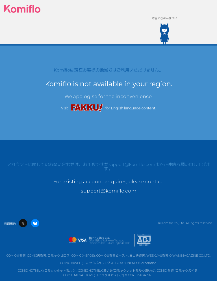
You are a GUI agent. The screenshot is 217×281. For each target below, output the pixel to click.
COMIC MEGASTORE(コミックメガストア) (93, 275)
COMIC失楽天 (36, 256)
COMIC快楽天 (16, 256)
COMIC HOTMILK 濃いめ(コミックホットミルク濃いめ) (116, 271)
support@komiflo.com (131, 164)
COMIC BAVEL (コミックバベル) (83, 263)
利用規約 (10, 224)
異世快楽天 (137, 256)
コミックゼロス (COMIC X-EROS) (71, 256)
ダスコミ (113, 263)
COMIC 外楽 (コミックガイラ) (178, 271)
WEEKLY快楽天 (157, 256)
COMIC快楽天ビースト (112, 256)
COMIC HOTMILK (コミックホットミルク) (47, 271)
